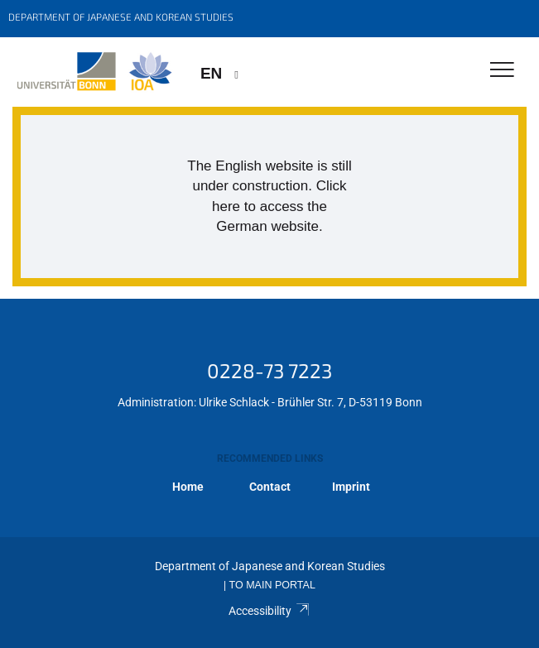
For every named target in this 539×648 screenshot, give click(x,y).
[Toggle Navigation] (502, 71)
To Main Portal (272, 585)
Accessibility (269, 610)
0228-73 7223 (269, 370)
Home (188, 486)
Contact (270, 486)
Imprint (351, 486)
